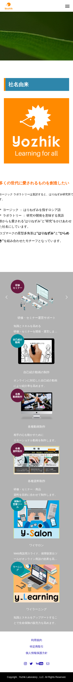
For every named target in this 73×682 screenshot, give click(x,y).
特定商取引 (36, 646)
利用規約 (36, 640)
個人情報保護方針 (36, 652)
